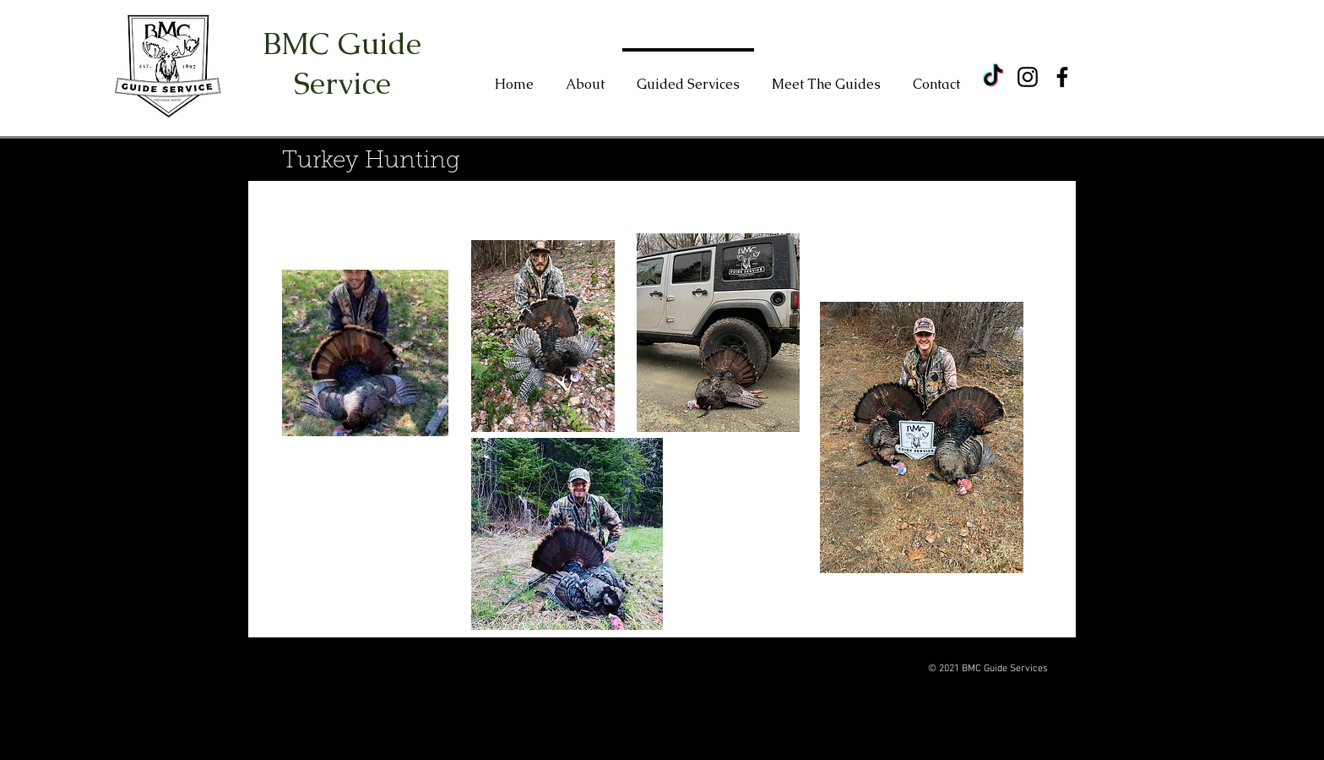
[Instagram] (1027, 76)
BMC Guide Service (342, 63)
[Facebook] (1062, 76)
